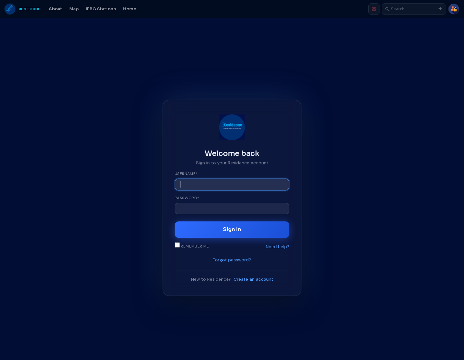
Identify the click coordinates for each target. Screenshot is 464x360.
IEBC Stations (101, 9)
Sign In (232, 230)
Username (186, 173)
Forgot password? (232, 260)
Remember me (192, 246)
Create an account (253, 279)
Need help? (277, 246)
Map (74, 9)
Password (187, 197)
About (55, 9)
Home (129, 9)
